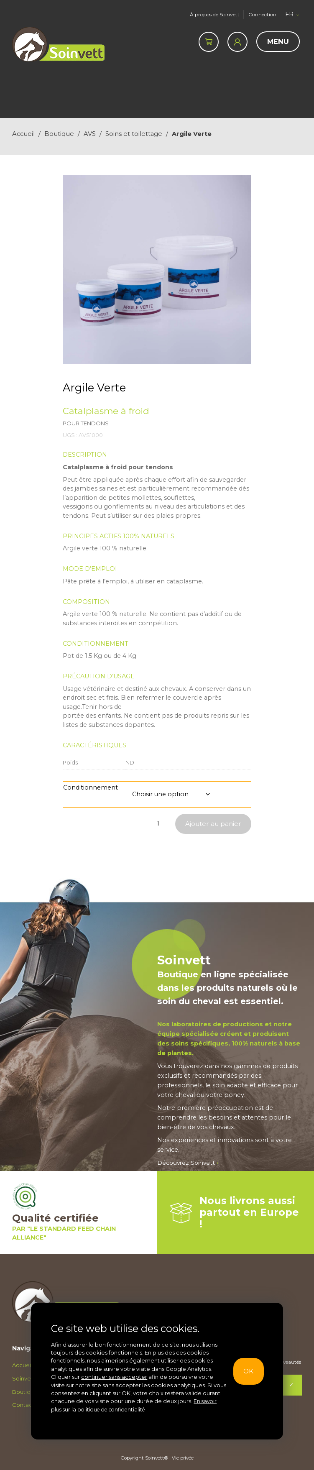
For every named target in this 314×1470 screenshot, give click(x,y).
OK (250, 1371)
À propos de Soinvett (211, 14)
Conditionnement (90, 787)
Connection (262, 14)
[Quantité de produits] (158, 823)
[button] (295, 14)
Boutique (59, 134)
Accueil (23, 134)
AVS (90, 134)
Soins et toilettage (133, 134)
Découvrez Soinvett (189, 1163)
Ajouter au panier (211, 824)
